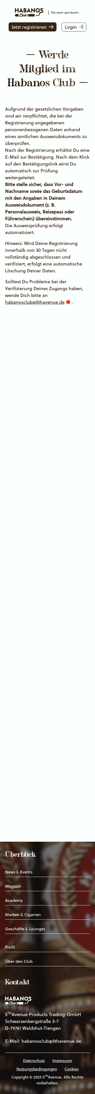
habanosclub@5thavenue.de (35, 302)
